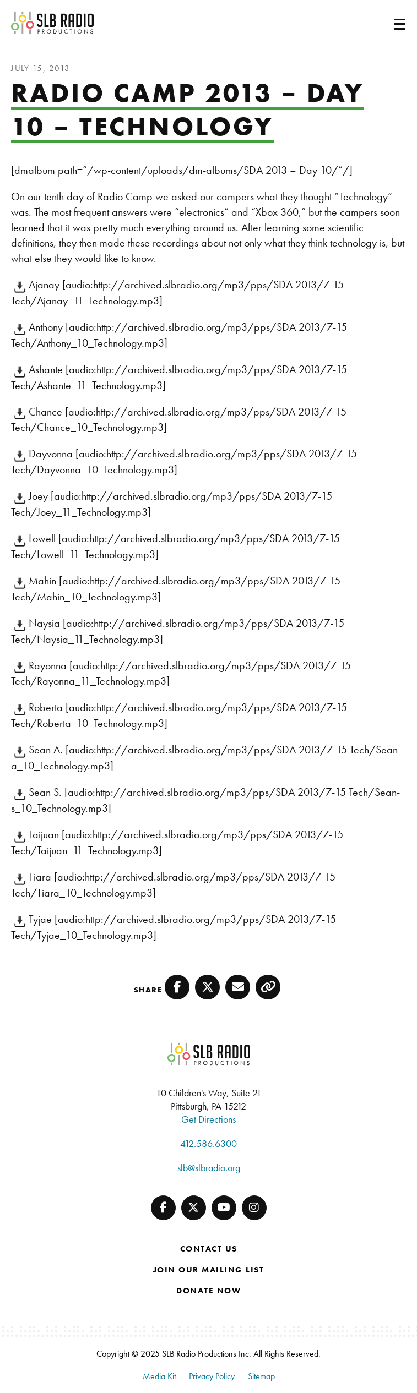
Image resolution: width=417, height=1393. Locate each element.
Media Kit (159, 1376)
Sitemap (261, 1376)
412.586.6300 (208, 1143)
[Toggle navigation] (387, 22)
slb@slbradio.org (208, 1167)
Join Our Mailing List (208, 1269)
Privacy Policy (212, 1376)
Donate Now (208, 1290)
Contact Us (208, 1248)
